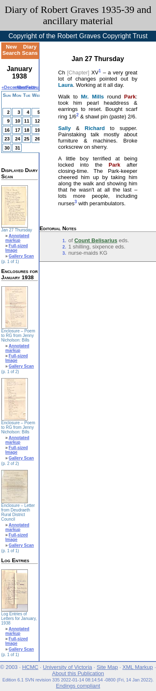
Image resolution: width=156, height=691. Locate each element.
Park (130, 96)
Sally (64, 128)
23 (7, 138)
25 (26, 138)
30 (7, 147)
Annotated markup (17, 238)
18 (26, 130)
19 (37, 130)
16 (7, 130)
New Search (11, 50)
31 (17, 147)
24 (17, 138)
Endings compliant (78, 686)
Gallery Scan (21, 256)
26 (37, 138)
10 (17, 120)
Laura (65, 85)
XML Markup (137, 667)
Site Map (107, 667)
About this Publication (78, 673)
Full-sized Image (16, 248)
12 (37, 120)
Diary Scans (30, 50)
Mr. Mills (92, 96)
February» (36, 87)
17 (17, 130)
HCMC (30, 667)
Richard (95, 128)
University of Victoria (67, 667)
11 (26, 120)
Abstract (25, 87)
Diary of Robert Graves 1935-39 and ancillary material (78, 15)
